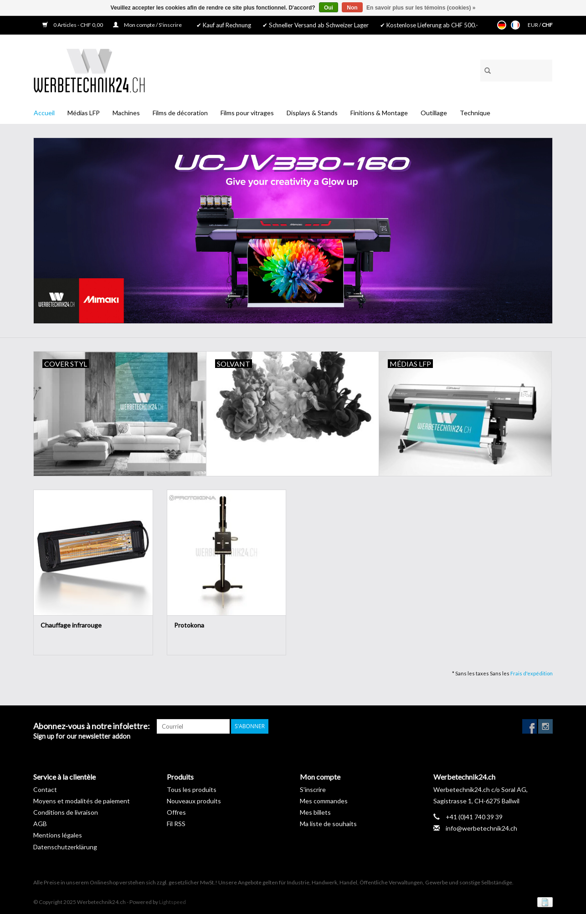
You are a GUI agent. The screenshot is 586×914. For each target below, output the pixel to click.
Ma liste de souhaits (328, 823)
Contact (45, 789)
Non (352, 8)
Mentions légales (57, 835)
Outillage (434, 113)
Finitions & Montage (379, 113)
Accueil (44, 113)
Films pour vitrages (247, 113)
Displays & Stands (312, 113)
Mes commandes (324, 801)
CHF (547, 24)
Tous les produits (191, 789)
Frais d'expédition (531, 673)
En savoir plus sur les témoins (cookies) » (420, 8)
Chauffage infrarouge (71, 625)
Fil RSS (176, 823)
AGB (40, 823)
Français (515, 25)
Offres (176, 812)
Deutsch (501, 25)
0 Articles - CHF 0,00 (73, 24)
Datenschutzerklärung (65, 847)
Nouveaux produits (194, 801)
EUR (533, 24)
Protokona (189, 625)
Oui (328, 8)
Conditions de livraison (65, 812)
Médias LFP (83, 113)
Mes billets (315, 812)
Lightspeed (172, 902)
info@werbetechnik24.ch (481, 828)
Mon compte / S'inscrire (147, 24)
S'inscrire (313, 789)
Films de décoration (180, 113)
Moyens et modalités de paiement (81, 801)
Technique (475, 113)
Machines (126, 113)
